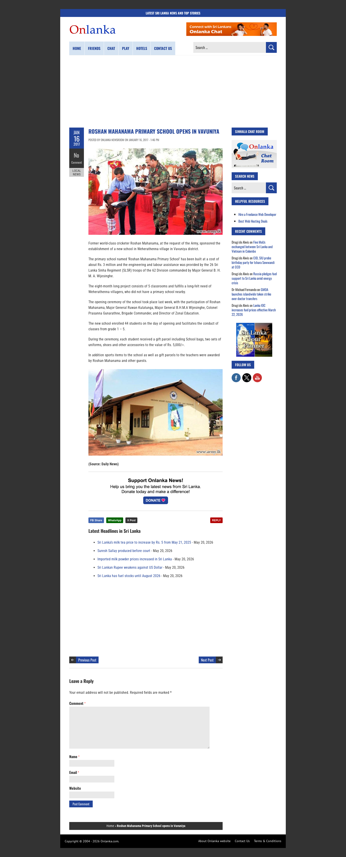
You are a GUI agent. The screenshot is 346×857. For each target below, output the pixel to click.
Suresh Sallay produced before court (123, 551)
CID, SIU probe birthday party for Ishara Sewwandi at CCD (253, 262)
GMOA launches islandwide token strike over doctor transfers (251, 294)
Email (74, 772)
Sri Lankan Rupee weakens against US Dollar (129, 567)
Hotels (141, 48)
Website (75, 788)
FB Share (96, 520)
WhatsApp (114, 520)
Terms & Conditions (267, 841)
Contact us (163, 48)
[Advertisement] (173, 91)
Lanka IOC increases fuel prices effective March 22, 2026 (254, 310)
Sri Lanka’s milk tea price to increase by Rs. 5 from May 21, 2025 (144, 542)
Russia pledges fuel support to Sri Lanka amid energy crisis (254, 278)
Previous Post (87, 660)
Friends (94, 48)
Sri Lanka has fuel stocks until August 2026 (128, 576)
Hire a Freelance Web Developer (257, 214)
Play (125, 48)
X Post (131, 520)
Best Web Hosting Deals (253, 221)
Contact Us (242, 841)
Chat (111, 48)
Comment (77, 161)
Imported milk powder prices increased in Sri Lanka (134, 559)
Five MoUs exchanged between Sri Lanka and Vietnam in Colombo (252, 247)
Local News (76, 171)
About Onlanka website (214, 841)
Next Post (207, 660)
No (76, 155)
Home (77, 48)
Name (74, 756)
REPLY (216, 520)
